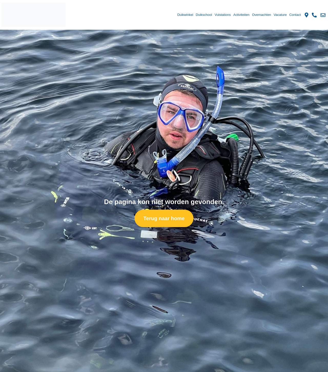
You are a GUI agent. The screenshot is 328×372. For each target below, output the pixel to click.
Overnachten (261, 15)
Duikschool (204, 15)
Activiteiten (241, 15)
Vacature (280, 15)
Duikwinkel (185, 15)
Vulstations (222, 15)
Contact (295, 15)
